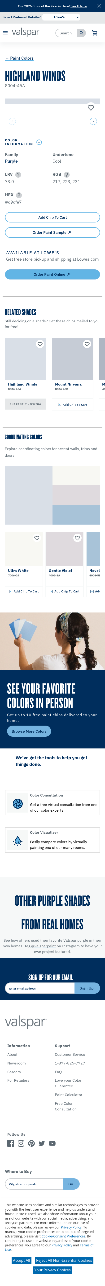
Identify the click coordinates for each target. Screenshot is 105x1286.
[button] (5, 33)
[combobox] (66, 33)
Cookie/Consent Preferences (63, 1236)
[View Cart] (95, 33)
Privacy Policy (71, 1227)
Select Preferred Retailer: (22, 17)
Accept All (21, 1260)
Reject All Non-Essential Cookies (64, 1260)
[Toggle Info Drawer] (67, 142)
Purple (11, 161)
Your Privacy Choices (52, 1270)
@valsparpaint (43, 946)
